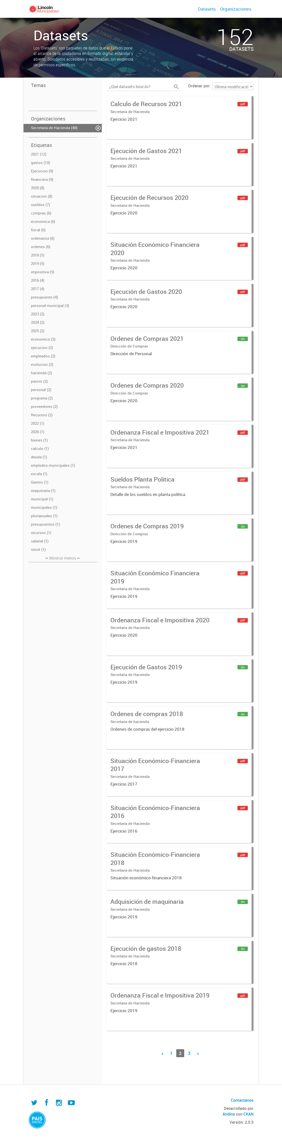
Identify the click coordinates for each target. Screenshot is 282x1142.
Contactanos (242, 1100)
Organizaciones (235, 9)
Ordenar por (198, 85)
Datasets (207, 9)
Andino (229, 1114)
